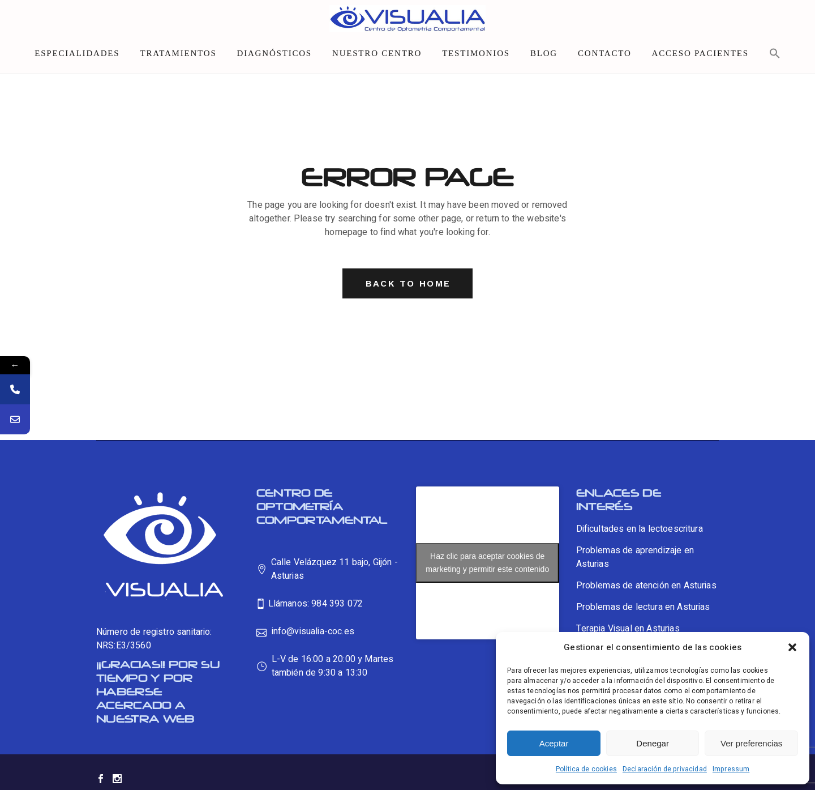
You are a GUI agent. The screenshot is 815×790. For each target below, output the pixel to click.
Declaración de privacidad (665, 769)
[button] (792, 647)
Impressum (731, 769)
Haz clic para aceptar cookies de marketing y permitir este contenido (487, 563)
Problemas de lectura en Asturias (643, 607)
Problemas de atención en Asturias (646, 585)
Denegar (652, 743)
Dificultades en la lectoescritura (639, 529)
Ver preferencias (751, 743)
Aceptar (554, 743)
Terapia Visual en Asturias (628, 628)
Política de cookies (586, 769)
